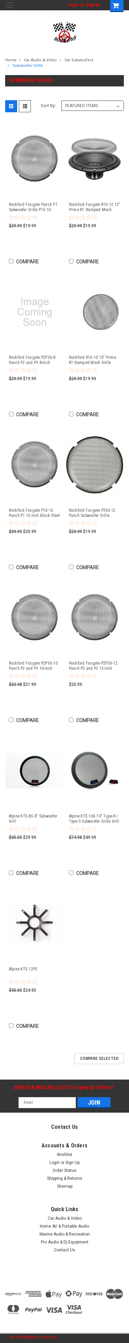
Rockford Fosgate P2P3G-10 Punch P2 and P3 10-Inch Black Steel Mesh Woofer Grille (33, 666)
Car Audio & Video (40, 60)
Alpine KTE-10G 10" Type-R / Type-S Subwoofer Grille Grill (94, 819)
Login (74, 4)
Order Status (64, 1170)
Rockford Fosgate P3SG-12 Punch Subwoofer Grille (92, 513)
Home (10, 60)
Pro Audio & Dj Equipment (65, 1242)
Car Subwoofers (78, 60)
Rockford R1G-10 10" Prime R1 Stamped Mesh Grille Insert (92, 360)
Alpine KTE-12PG (23, 969)
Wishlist (64, 1154)
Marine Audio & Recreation (64, 1234)
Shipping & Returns (64, 1178)
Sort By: (48, 105)
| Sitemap (48, 1337)
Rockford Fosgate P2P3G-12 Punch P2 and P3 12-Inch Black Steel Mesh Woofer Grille (93, 666)
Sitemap (64, 1186)
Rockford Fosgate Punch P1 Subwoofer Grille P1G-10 (33, 207)
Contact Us (64, 1250)
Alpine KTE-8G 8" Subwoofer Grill (33, 819)
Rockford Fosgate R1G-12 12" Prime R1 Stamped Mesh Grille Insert (94, 207)
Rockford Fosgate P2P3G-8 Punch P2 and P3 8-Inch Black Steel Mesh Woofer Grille (32, 360)
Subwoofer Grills (28, 65)
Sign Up (93, 4)
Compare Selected (99, 1058)
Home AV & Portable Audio (64, 1226)
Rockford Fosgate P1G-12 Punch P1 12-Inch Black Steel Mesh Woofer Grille (34, 513)
